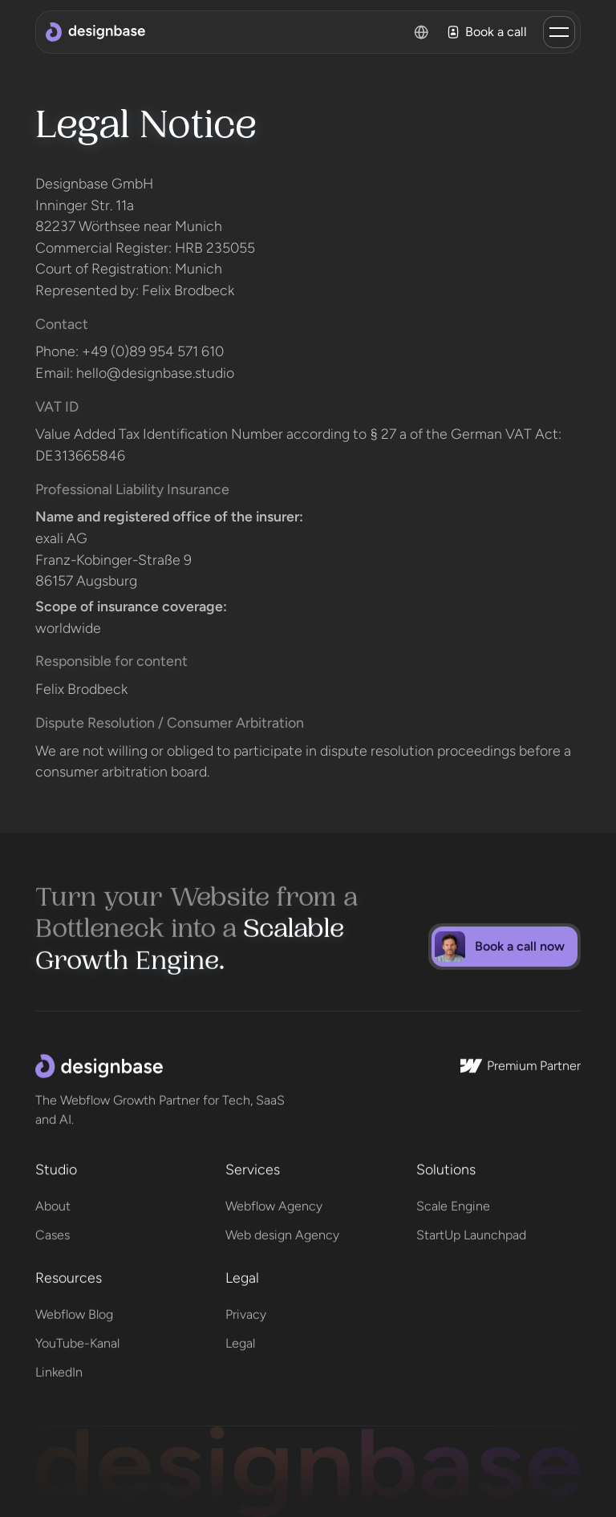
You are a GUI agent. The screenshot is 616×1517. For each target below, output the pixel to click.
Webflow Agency (273, 1200)
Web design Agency (282, 1229)
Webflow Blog (74, 1309)
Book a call (486, 32)
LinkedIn (59, 1367)
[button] (559, 32)
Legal (240, 1338)
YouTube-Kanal (77, 1338)
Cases (52, 1229)
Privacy (245, 1309)
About (53, 1200)
